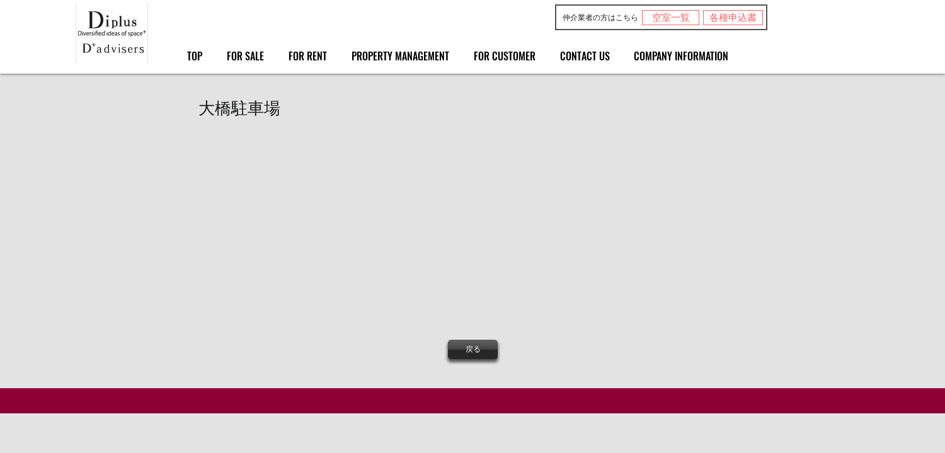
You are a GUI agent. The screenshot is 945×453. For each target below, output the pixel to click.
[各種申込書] (733, 17)
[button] (270, 221)
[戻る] (473, 349)
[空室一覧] (670, 17)
